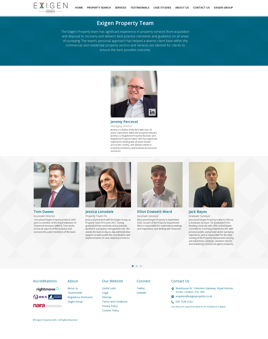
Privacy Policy (110, 314)
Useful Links (109, 297)
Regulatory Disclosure (80, 305)
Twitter (141, 297)
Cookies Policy (110, 319)
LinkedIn (141, 301)
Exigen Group (75, 310)
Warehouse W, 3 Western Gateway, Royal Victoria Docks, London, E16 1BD (204, 298)
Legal (105, 301)
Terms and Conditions (114, 310)
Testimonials (75, 301)
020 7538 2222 (184, 310)
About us (73, 297)
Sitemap (106, 305)
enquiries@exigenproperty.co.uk (194, 305)
